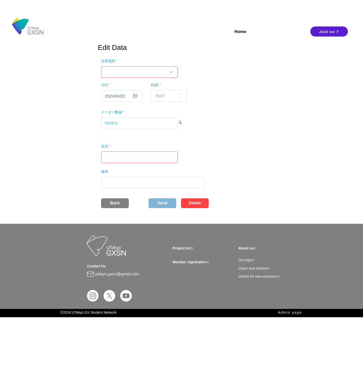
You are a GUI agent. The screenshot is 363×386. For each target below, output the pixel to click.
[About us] (264, 248)
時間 (155, 85)
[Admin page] (285, 312)
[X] (109, 296)
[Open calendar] (135, 96)
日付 (106, 85)
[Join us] (329, 31)
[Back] (115, 203)
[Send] (162, 203)
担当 (104, 146)
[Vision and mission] (266, 268)
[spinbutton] (165, 96)
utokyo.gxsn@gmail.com (117, 274)
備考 (104, 171)
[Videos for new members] (267, 276)
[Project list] (202, 248)
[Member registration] (204, 262)
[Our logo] (266, 260)
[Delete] (195, 203)
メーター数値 (111, 112)
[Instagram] (93, 296)
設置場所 (108, 61)
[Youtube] (126, 296)
